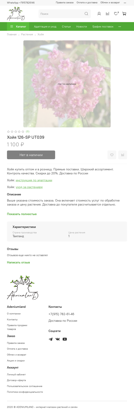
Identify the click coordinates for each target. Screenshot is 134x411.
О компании (14, 313)
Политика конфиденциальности (25, 391)
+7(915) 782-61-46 (61, 314)
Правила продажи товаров (17, 327)
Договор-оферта (16, 380)
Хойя (41, 34)
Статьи (66, 26)
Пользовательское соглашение (24, 386)
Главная (12, 34)
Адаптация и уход (45, 26)
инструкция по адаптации (34, 180)
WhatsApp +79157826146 (21, 2)
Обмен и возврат (110, 2)
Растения (27, 34)
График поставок (102, 26)
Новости (81, 26)
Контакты (12, 319)
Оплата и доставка (87, 2)
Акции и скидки (16, 360)
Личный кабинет (16, 374)
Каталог (18, 26)
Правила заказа (64, 2)
